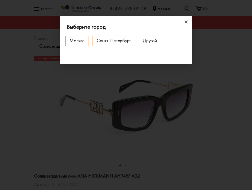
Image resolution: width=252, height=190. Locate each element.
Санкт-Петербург (114, 40)
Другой (150, 40)
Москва (77, 40)
